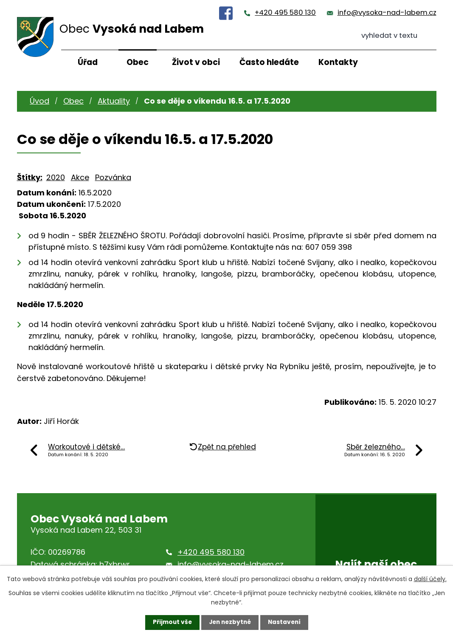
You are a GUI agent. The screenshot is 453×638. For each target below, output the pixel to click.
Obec (138, 62)
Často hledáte (269, 62)
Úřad (88, 62)
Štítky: (29, 177)
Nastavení (286, 622)
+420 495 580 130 (285, 12)
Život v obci (196, 62)
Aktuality (114, 101)
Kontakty (338, 62)
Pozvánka (113, 177)
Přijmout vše (170, 622)
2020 (55, 177)
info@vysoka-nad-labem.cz (387, 12)
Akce (80, 177)
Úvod (39, 101)
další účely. (430, 578)
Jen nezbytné (230, 622)
